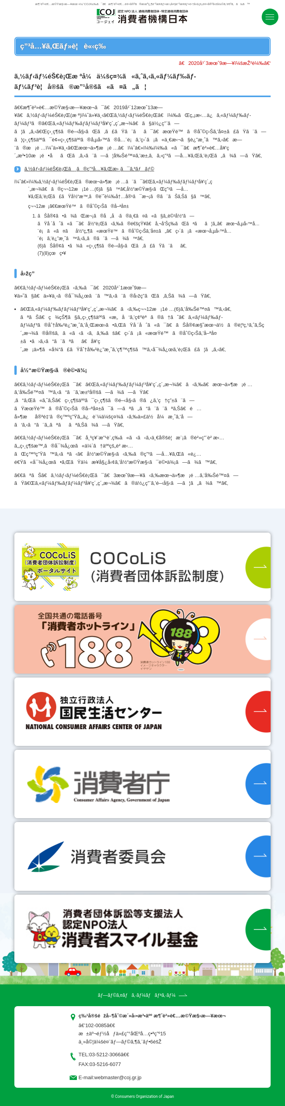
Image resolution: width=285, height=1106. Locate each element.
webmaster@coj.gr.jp (118, 1077)
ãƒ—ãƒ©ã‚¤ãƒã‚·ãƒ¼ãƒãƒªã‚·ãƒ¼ (137, 995)
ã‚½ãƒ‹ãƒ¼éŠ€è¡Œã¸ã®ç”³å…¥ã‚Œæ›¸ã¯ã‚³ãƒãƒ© (89, 169)
